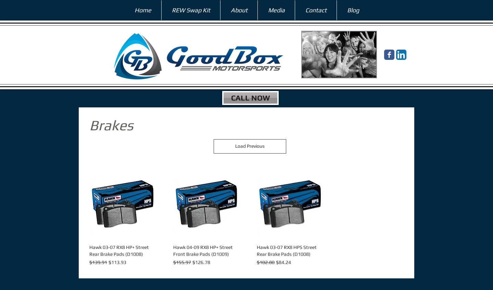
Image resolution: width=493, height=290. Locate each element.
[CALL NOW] (250, 98)
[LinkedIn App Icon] (401, 55)
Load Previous (250, 146)
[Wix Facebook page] (389, 55)
